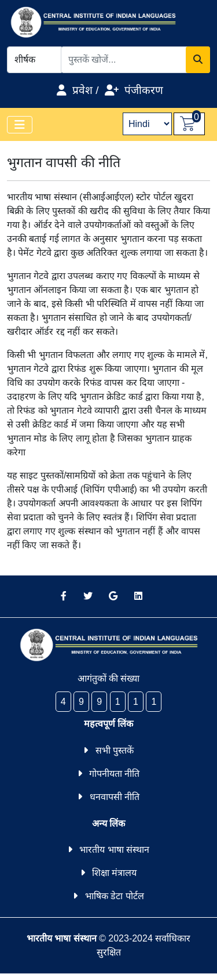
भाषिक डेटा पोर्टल (114, 896)
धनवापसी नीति (114, 797)
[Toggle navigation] (19, 124)
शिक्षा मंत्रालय (114, 873)
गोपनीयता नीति (114, 774)
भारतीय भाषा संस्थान (114, 849)
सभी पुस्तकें (114, 750)
